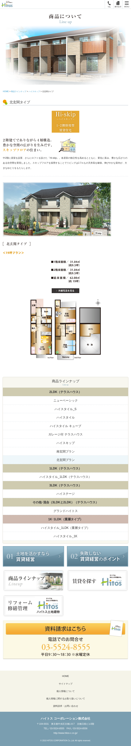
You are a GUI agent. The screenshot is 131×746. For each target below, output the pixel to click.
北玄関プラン (65, 459)
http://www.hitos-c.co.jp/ (65, 733)
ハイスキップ (34, 91)
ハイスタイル (65, 417)
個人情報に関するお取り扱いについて (65, 698)
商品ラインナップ (18, 91)
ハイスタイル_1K (65, 536)
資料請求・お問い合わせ (65, 706)
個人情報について (65, 691)
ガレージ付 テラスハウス (65, 434)
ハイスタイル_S (66, 409)
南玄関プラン (65, 451)
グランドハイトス (65, 510)
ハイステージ (65, 493)
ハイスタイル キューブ (65, 426)
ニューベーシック (65, 400)
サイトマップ (65, 683)
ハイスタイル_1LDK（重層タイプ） (65, 527)
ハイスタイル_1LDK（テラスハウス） (65, 476)
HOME (6, 91)
